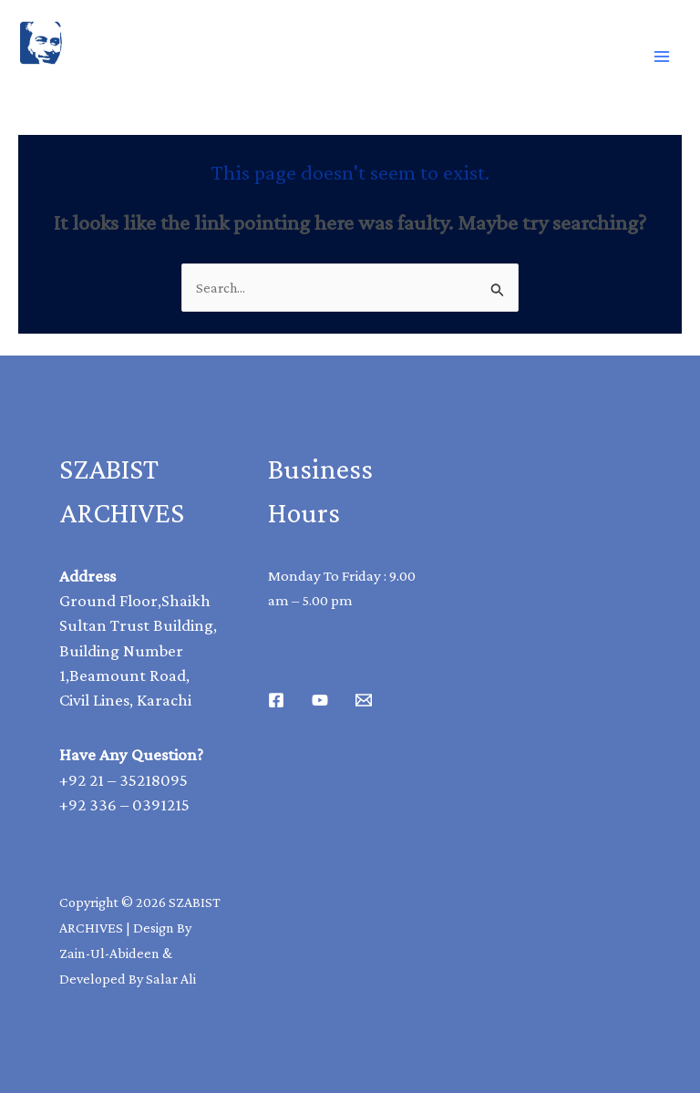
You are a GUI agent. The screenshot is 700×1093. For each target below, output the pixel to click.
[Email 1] (363, 700)
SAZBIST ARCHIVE (103, 84)
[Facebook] (276, 700)
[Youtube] (320, 700)
